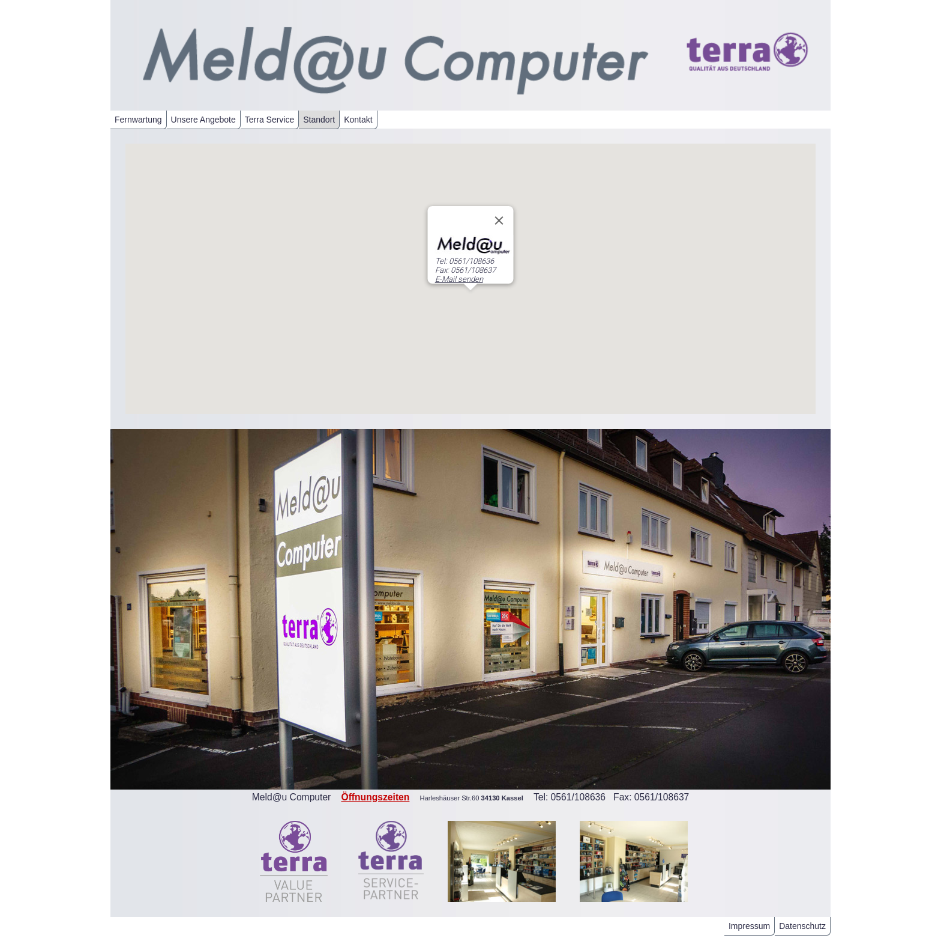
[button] (470, 301)
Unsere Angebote (203, 119)
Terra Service (269, 119)
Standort (319, 119)
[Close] (499, 220)
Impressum (749, 926)
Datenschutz (802, 926)
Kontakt (358, 119)
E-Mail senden (459, 279)
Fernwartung (138, 119)
